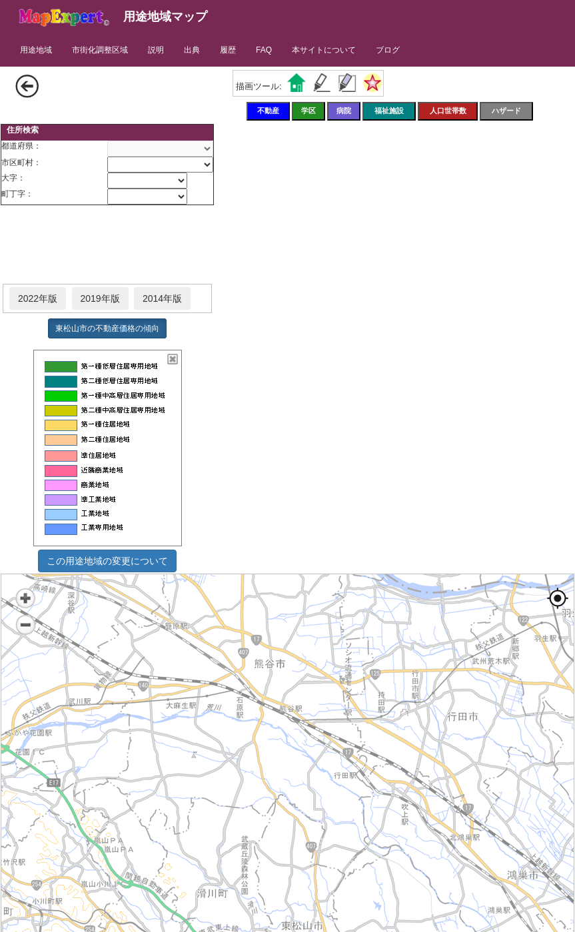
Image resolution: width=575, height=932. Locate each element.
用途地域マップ (165, 16)
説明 (156, 50)
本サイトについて (324, 50)
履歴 (228, 50)
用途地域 (36, 50)
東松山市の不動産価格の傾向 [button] (107, 328)
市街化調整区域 (100, 50)
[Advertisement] (107, 245)
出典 (192, 50)
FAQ (264, 50)
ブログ (388, 50)
